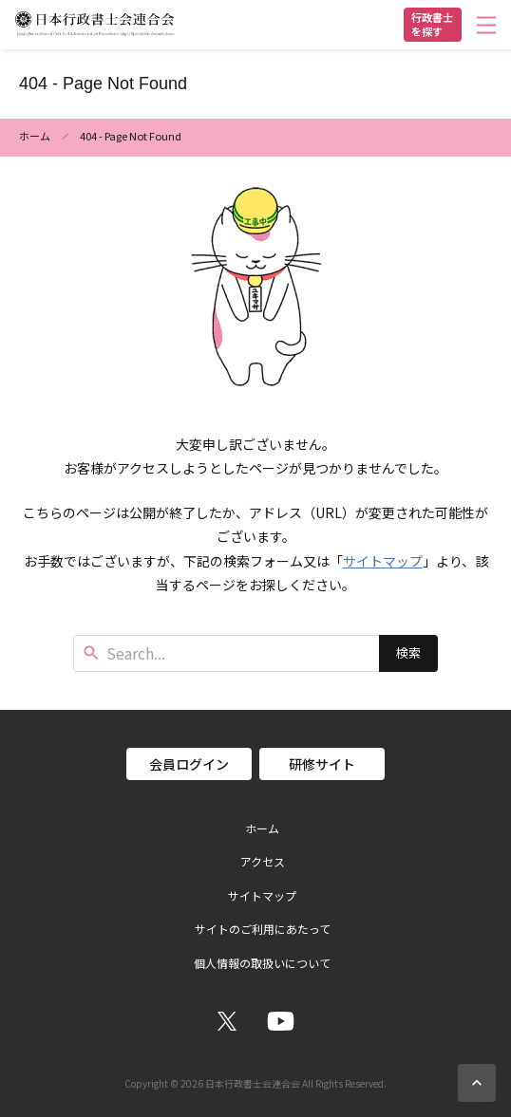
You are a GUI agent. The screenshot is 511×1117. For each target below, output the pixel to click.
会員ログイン (189, 763)
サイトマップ (383, 560)
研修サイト (322, 763)
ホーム (34, 135)
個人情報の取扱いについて (262, 963)
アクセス (262, 861)
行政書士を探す (432, 24)
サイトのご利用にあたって (263, 929)
